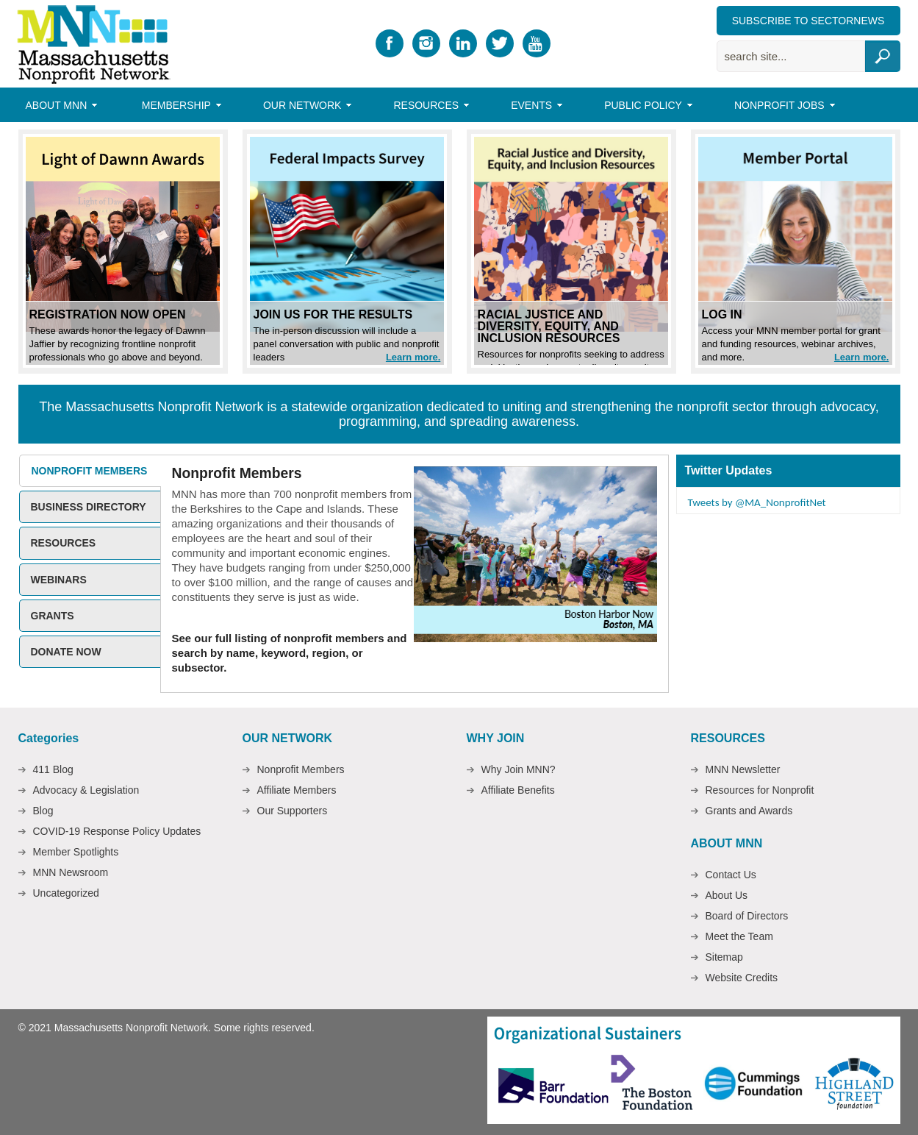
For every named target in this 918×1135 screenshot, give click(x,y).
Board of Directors (747, 916)
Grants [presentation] (52, 616)
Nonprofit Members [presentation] (90, 471)
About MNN (58, 107)
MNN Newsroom (71, 872)
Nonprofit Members (301, 769)
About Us (727, 895)
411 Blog (53, 769)
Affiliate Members (297, 790)
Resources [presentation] (63, 543)
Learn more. (413, 357)
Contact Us (731, 874)
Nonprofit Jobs (781, 107)
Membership (178, 107)
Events (533, 107)
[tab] (89, 471)
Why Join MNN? (518, 769)
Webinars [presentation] (59, 580)
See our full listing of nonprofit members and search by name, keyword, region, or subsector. (289, 653)
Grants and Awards (749, 810)
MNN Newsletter (743, 769)
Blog (43, 810)
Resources (428, 107)
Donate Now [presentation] (66, 652)
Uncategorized (66, 893)
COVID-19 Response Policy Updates (117, 831)
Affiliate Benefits (518, 790)
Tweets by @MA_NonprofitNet (757, 502)
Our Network (304, 107)
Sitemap (724, 957)
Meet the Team (739, 936)
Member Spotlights (76, 852)
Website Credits (742, 977)
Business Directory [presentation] (88, 507)
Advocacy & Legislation (86, 790)
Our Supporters (292, 810)
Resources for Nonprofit (760, 790)
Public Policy (645, 107)
